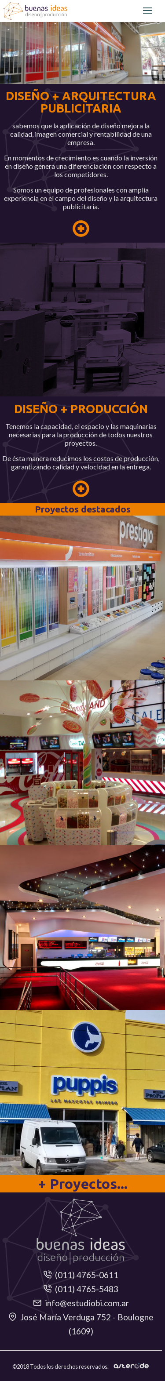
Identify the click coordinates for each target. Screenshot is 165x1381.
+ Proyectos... (83, 1184)
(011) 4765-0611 (80, 1275)
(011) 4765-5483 (80, 1289)
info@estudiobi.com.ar (81, 1303)
